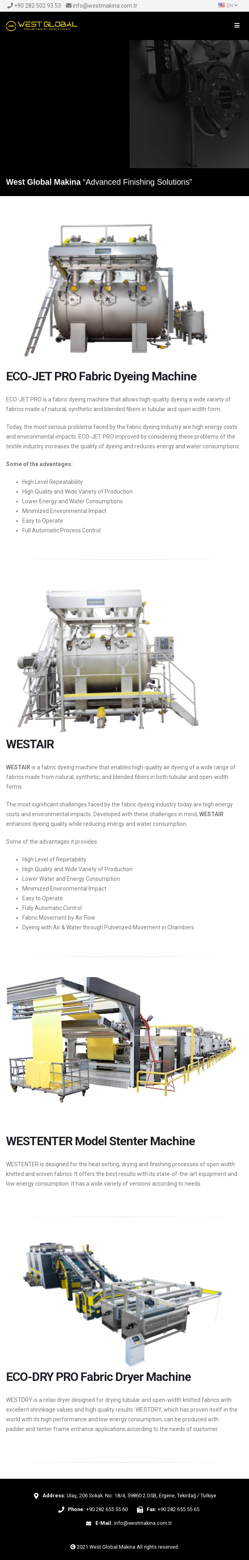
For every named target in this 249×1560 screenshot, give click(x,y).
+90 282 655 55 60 (107, 1509)
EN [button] (228, 5)
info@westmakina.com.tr (101, 5)
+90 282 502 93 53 (34, 5)
